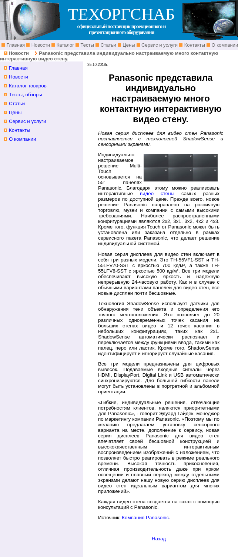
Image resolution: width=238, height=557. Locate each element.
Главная (15, 45)
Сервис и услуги (159, 45)
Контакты (194, 45)
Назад (159, 538)
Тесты (86, 45)
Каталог (64, 45)
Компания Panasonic (145, 517)
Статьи (107, 45)
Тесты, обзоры (25, 94)
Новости (40, 45)
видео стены (157, 193)
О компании (22, 139)
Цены (128, 45)
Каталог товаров (28, 86)
